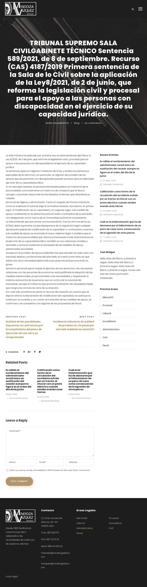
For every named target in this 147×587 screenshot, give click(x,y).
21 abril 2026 (11, 394)
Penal (106, 345)
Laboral (107, 313)
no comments (93, 122)
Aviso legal (12, 576)
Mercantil (108, 297)
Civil (105, 337)
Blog (76, 122)
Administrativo (111, 329)
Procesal (107, 305)
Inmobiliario (109, 321)
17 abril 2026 (74, 394)
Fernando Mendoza (18, 398)
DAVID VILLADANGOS (57, 122)
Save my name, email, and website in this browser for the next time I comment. (50, 470)
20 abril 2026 (43, 397)
